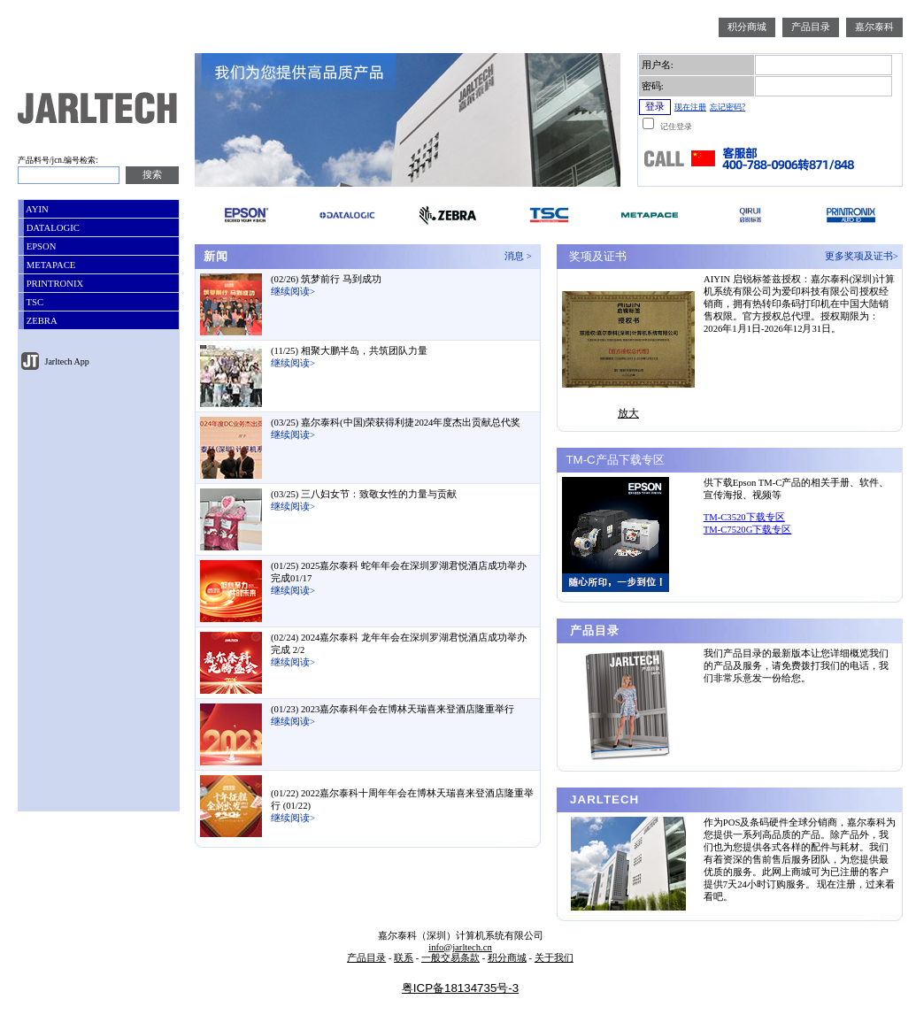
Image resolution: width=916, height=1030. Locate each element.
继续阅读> (293, 291)
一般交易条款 (450, 958)
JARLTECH (602, 799)
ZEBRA (41, 321)
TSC (33, 302)
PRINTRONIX (53, 283)
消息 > (520, 256)
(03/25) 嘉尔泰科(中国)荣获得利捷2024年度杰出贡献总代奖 (395, 422)
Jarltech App (65, 361)
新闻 (213, 256)
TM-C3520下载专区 (744, 517)
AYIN (36, 209)
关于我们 (554, 958)
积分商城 (746, 27)
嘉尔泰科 (874, 27)
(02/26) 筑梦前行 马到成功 (326, 279)
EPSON (40, 246)
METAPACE (49, 265)
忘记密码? (727, 107)
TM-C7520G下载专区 (748, 529)
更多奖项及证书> (864, 256)
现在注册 (690, 107)
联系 (403, 958)
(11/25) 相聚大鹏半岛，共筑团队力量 (349, 351)
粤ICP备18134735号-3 (460, 988)
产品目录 (810, 27)
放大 (628, 413)
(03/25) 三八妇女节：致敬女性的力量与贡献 (364, 494)
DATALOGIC (52, 228)
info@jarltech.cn (460, 947)
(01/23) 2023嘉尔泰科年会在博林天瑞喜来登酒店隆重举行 (392, 709)
